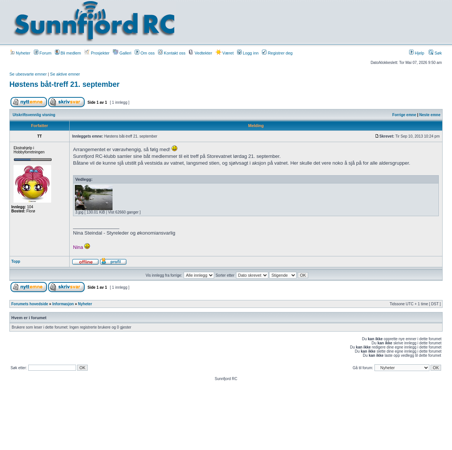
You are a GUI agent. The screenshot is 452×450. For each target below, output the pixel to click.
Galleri (122, 53)
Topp (15, 261)
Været (225, 53)
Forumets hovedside (29, 304)
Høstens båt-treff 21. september (64, 84)
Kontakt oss (172, 53)
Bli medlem (68, 53)
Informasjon (63, 304)
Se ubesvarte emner (28, 74)
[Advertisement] (314, 21)
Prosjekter (97, 53)
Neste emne (429, 115)
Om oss (145, 53)
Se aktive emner (65, 74)
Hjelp (416, 53)
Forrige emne (404, 115)
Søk (435, 53)
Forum (43, 53)
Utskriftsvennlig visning (34, 115)
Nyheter (20, 53)
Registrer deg (277, 53)
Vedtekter (200, 53)
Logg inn (248, 53)
